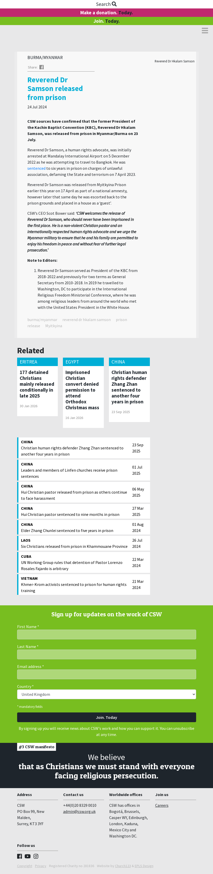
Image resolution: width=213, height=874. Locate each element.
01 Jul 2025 (137, 471)
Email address (30, 667)
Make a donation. (106, 12)
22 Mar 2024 (138, 563)
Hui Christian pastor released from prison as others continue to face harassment (75, 493)
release (33, 327)
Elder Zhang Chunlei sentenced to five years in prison (75, 528)
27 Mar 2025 (138, 512)
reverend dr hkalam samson (86, 320)
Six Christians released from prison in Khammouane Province (75, 544)
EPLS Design (144, 867)
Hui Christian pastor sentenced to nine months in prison (75, 512)
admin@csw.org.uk (79, 812)
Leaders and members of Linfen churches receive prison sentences (75, 471)
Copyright (24, 867)
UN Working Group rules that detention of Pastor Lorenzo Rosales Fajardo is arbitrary (75, 563)
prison (121, 320)
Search (106, 4)
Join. (106, 21)
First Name (28, 627)
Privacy (40, 867)
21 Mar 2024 (138, 585)
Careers (162, 806)
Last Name (28, 647)
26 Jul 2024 (137, 544)
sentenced (36, 169)
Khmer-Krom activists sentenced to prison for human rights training (75, 585)
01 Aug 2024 (138, 528)
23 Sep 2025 (137, 449)
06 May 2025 (138, 493)
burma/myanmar (42, 320)
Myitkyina (53, 327)
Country (25, 687)
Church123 (123, 867)
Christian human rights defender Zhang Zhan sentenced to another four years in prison (75, 449)
